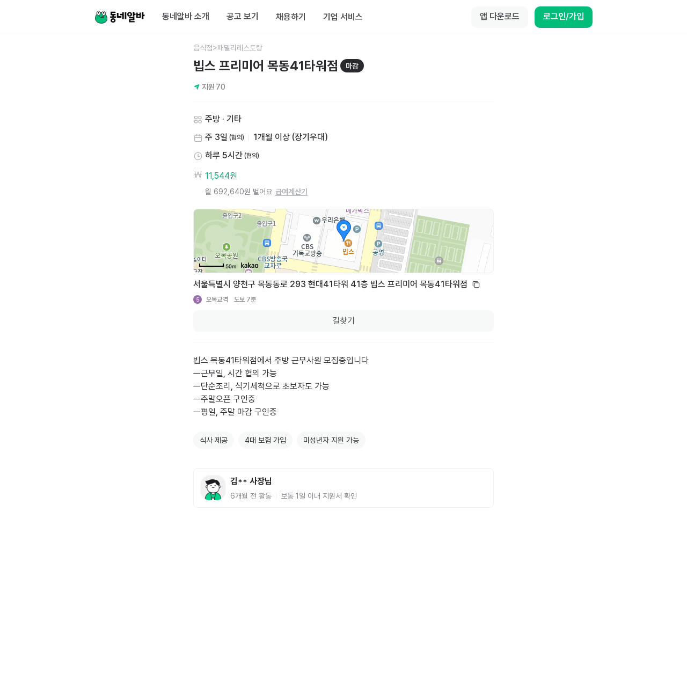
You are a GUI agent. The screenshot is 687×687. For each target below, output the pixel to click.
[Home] (119, 17)
